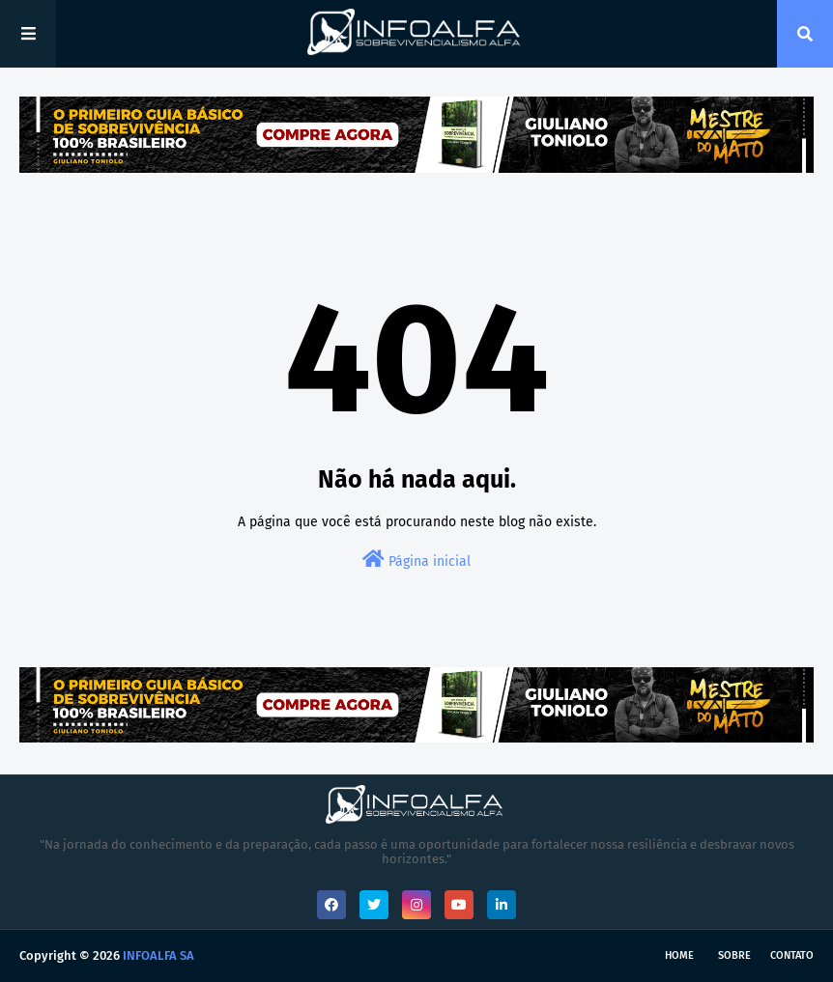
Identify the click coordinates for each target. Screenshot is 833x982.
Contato (792, 955)
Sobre (734, 955)
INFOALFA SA (158, 955)
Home (679, 955)
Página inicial (416, 559)
